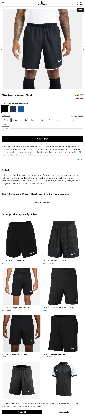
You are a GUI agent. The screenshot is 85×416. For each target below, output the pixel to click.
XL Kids (41, 120)
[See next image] (83, 49)
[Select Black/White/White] (5, 109)
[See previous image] (2, 49)
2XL (5, 125)
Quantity (6, 128)
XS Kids (6, 120)
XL (73, 120)
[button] (81, 131)
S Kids (15, 120)
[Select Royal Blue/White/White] (21, 109)
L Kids (32, 120)
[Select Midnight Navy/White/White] (13, 109)
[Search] (76, 3)
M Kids (24, 120)
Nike (44, 147)
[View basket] (81, 3)
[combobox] (42, 131)
